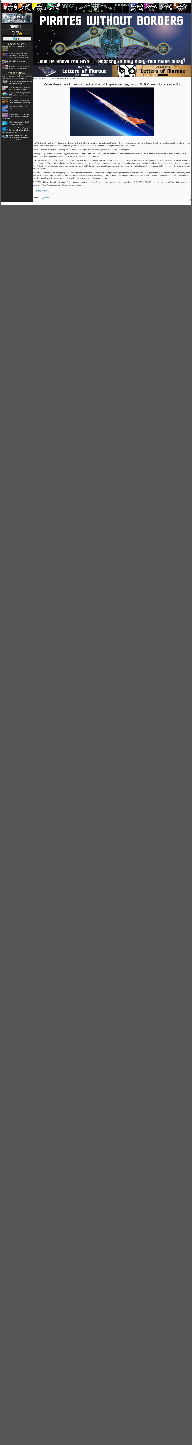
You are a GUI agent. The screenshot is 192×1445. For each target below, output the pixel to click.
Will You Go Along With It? (17, 47)
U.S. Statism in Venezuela (17, 61)
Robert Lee (48, 198)
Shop (16, 33)
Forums (17, 27)
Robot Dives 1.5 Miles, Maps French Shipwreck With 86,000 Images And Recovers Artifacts (15, 138)
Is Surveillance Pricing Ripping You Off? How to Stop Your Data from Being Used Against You (16, 130)
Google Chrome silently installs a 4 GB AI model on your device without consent (16, 95)
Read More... (42, 190)
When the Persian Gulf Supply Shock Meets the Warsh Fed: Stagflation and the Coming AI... (19, 55)
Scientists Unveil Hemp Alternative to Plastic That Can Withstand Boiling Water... (16, 116)
